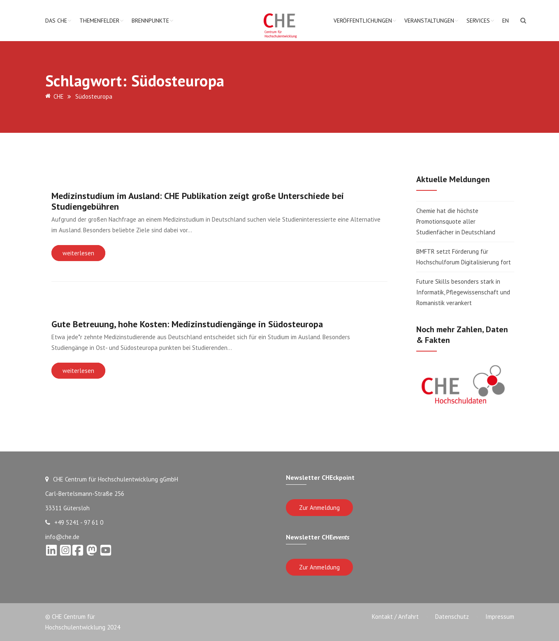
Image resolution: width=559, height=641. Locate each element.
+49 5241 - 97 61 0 (74, 522)
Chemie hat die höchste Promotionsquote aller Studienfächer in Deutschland (455, 221)
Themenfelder (99, 20)
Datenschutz (452, 616)
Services (478, 20)
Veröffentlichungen (363, 20)
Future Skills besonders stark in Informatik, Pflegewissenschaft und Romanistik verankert (463, 292)
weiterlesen (78, 253)
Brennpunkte (150, 20)
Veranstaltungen (429, 20)
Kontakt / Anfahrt (395, 616)
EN (505, 20)
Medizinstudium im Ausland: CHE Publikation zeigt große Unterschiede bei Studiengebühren (197, 201)
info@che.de (62, 537)
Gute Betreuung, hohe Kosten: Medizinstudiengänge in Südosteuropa (187, 324)
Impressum (499, 616)
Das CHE (56, 20)
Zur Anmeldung (319, 507)
